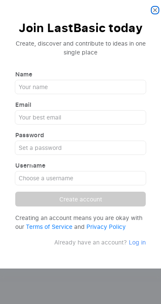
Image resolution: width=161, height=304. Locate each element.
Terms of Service (49, 227)
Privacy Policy (106, 227)
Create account (80, 199)
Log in (137, 242)
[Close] (155, 10)
